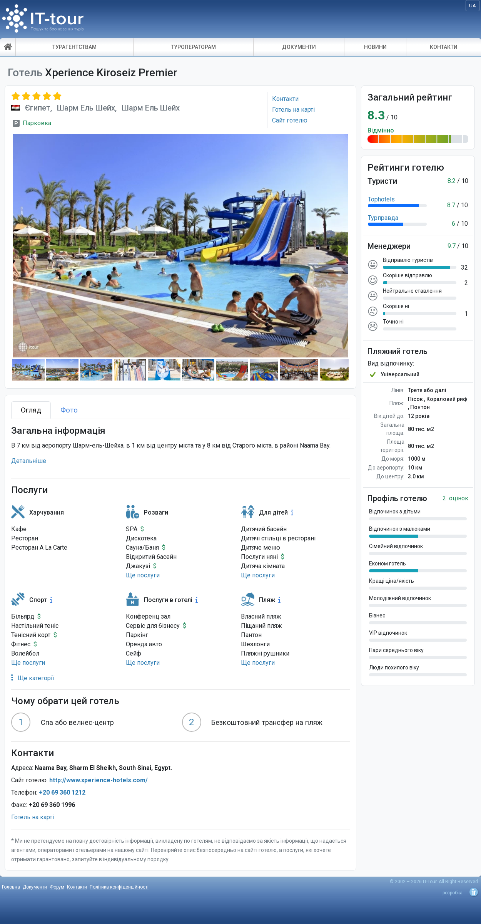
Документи (35, 887)
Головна (11, 887)
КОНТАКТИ (444, 47)
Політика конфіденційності (119, 887)
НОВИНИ (375, 47)
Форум (57, 887)
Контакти (77, 887)
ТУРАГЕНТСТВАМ (74, 47)
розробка (453, 892)
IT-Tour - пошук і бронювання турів (43, 21)
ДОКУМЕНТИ (299, 47)
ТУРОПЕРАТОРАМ (193, 47)
